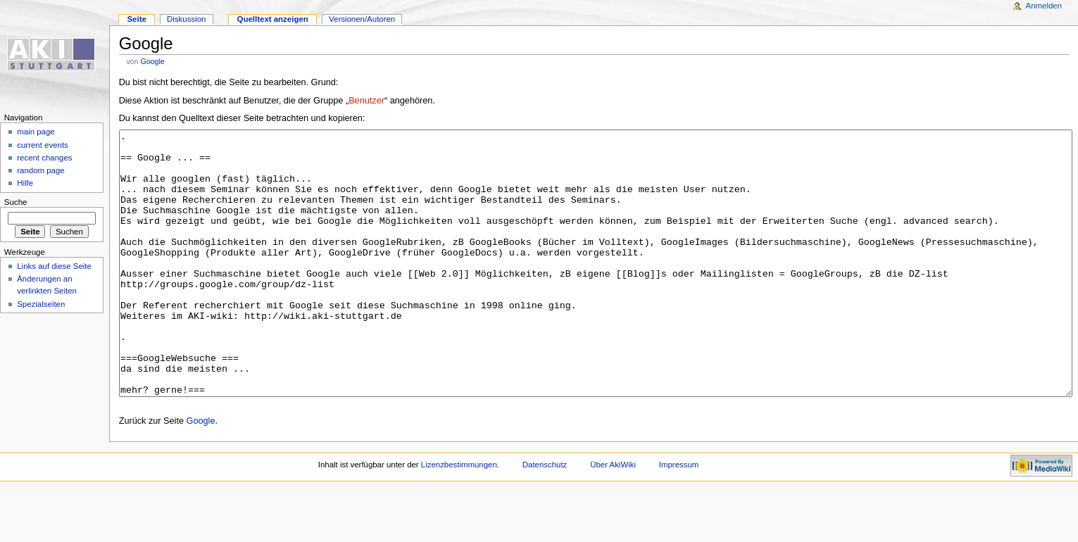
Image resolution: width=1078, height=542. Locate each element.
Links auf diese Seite (54, 266)
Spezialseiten (41, 304)
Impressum (679, 517)
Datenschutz (545, 517)
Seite (136, 19)
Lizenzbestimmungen (459, 517)
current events (42, 145)
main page (36, 131)
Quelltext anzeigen (272, 19)
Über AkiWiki (613, 517)
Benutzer (366, 101)
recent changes (44, 157)
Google (152, 61)
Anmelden (1044, 5)
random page (41, 170)
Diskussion (186, 19)
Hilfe (25, 183)
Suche (15, 202)
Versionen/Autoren (362, 19)
